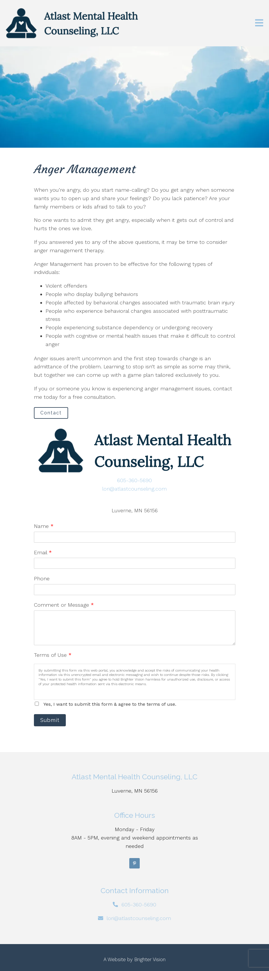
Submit (49, 720)
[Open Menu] (259, 23)
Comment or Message (64, 605)
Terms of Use (53, 655)
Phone (42, 578)
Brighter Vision (150, 959)
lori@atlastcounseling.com (134, 489)
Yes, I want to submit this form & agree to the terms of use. (109, 704)
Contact (51, 413)
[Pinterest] (134, 863)
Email (43, 552)
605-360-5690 (134, 480)
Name (44, 526)
